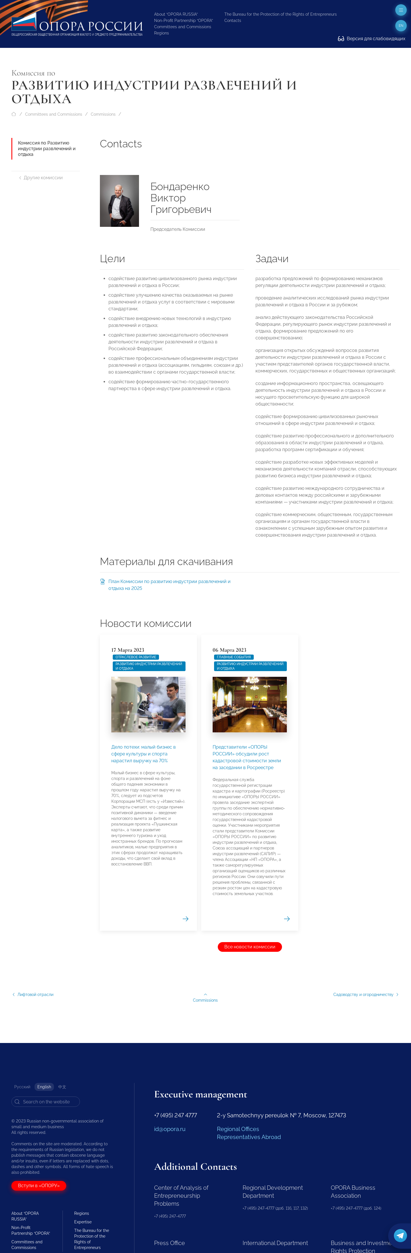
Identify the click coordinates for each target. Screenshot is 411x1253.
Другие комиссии (40, 177)
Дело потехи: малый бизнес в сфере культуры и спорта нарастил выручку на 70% (143, 1033)
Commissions (103, 114)
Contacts (232, 20)
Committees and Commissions (182, 27)
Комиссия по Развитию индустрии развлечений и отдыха (47, 148)
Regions (161, 33)
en (401, 26)
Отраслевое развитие (136, 937)
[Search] (45, 1102)
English (44, 1087)
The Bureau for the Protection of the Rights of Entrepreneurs (280, 14)
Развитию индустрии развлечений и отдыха (149, 946)
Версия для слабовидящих (371, 38)
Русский (22, 1087)
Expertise (83, 1222)
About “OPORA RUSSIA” (176, 14)
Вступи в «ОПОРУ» (39, 1185)
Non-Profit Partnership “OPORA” (183, 20)
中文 (62, 1087)
